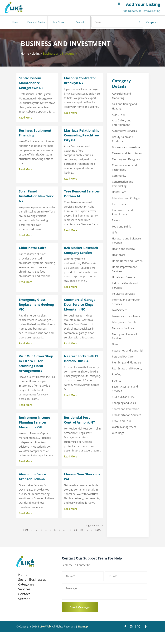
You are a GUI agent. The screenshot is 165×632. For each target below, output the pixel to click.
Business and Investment (60, 53)
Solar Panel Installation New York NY (36, 196)
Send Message (80, 607)
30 (81, 529)
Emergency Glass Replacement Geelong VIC (36, 304)
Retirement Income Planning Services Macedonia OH (34, 422)
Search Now (133, 22)
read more (25, 117)
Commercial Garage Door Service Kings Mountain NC (79, 304)
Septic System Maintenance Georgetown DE (31, 83)
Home (15, 22)
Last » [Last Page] (98, 529)
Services (24, 589)
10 (69, 529)
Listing (36, 53)
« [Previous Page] (31, 529)
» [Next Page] (91, 529)
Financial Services (37, 22)
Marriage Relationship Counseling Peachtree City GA (81, 135)
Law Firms (58, 22)
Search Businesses (32, 580)
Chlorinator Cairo (32, 248)
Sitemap (24, 599)
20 (75, 529)
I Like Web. (44, 626)
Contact (80, 22)
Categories (152, 22)
